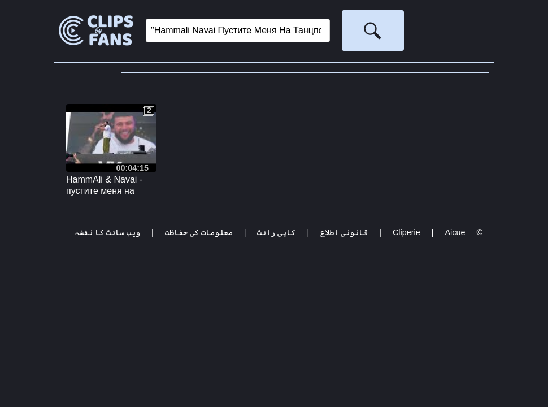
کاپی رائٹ (276, 232)
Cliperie (406, 232)
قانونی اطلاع (344, 232)
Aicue (455, 232)
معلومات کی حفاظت (199, 232)
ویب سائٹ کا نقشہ (107, 232)
